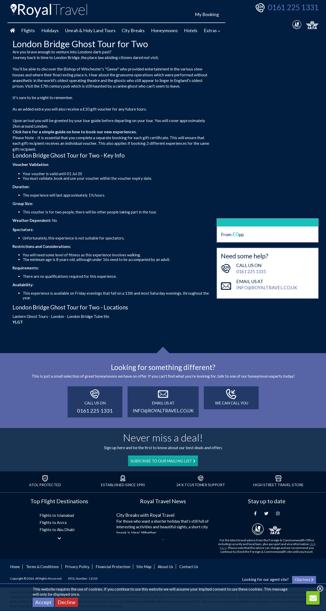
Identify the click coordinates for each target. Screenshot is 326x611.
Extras (212, 30)
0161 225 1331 (293, 7)
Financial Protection (113, 566)
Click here (21, 131)
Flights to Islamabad (57, 515)
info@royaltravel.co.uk (266, 267)
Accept (43, 602)
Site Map (144, 566)
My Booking (207, 14)
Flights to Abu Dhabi (57, 529)
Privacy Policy (77, 566)
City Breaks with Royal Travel (145, 515)
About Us (165, 566)
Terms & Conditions (42, 566)
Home (15, 566)
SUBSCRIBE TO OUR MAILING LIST (163, 461)
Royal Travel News (163, 501)
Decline (67, 602)
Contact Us (188, 566)
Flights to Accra (53, 522)
